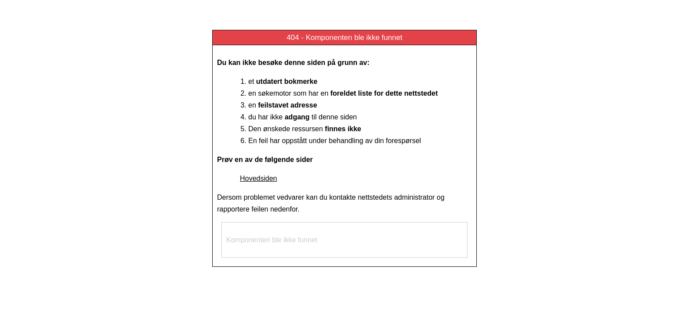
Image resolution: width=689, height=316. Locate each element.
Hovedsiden (258, 178)
